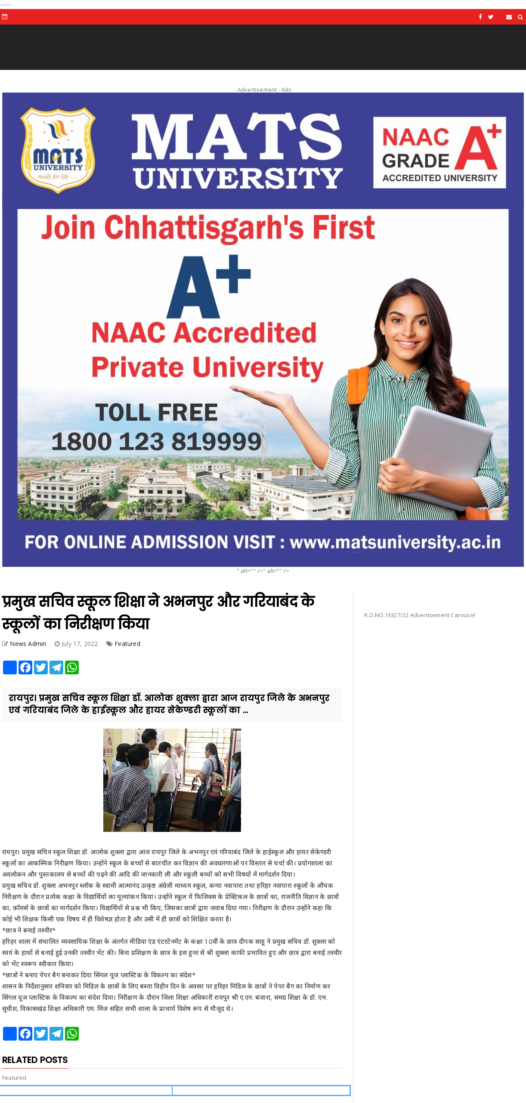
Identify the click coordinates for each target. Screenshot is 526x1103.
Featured (127, 644)
